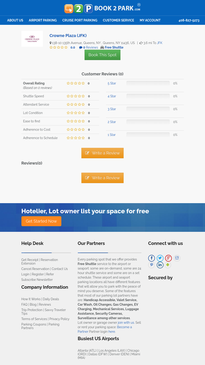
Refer (50, 274)
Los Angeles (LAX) (112, 350)
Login (25, 274)
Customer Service (118, 20)
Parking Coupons (33, 324)
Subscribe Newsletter (37, 279)
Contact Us (60, 269)
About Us (15, 20)
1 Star (112, 135)
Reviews (45, 304)
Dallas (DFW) (97, 354)
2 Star (112, 122)
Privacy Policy (59, 319)
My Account (150, 20)
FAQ (24, 304)
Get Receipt (30, 260)
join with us (126, 322)
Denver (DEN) (119, 354)
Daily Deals (51, 299)
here (111, 331)
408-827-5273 (189, 20)
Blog (33, 304)
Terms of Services (34, 319)
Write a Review (102, 153)
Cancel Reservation (35, 269)
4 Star (112, 96)
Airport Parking (43, 20)
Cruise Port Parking (79, 20)
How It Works (31, 299)
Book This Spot (102, 54)
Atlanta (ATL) (87, 350)
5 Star (112, 83)
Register (38, 274)
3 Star (112, 109)
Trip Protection (32, 310)
